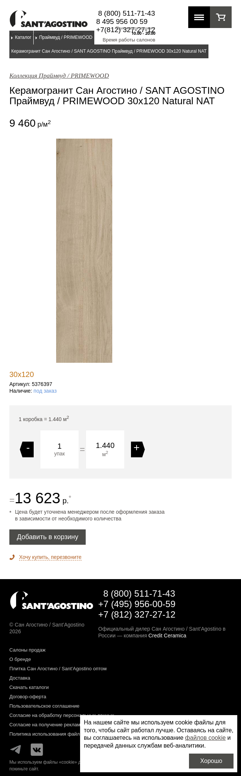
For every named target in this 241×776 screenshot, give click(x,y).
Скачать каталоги (29, 687)
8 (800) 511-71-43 (126, 13)
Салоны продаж (27, 650)
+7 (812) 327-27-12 (137, 614)
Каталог (23, 37)
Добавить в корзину (47, 537)
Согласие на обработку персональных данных (61, 715)
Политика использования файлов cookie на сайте (65, 734)
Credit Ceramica (167, 636)
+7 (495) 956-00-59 (137, 604)
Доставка (19, 678)
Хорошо (211, 761)
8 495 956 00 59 (121, 21)
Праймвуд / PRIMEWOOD (65, 37)
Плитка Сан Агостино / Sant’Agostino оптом (58, 668)
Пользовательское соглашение (44, 706)
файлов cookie (205, 738)
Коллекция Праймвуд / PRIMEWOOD (59, 75)
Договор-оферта (27, 696)
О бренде (20, 659)
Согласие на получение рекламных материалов (63, 724)
